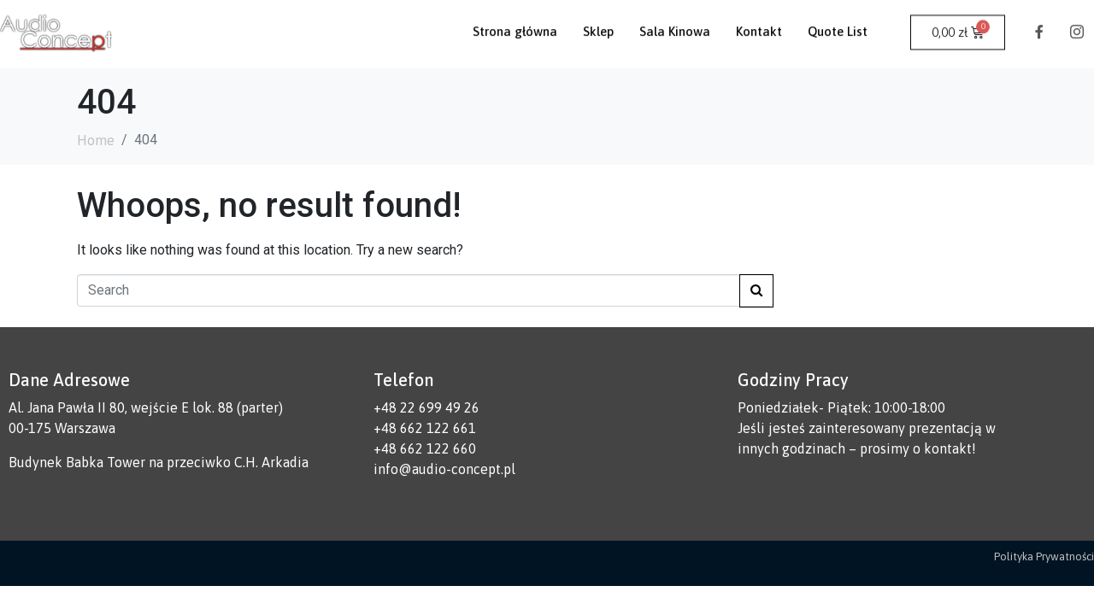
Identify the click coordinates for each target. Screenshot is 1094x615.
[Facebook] (1039, 22)
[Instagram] (1077, 22)
